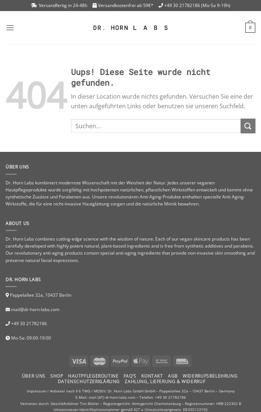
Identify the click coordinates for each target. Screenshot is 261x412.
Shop (56, 376)
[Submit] (248, 126)
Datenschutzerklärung (89, 381)
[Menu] (10, 27)
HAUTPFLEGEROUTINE (93, 376)
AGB (173, 376)
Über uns (33, 376)
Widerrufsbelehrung (210, 376)
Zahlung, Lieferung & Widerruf (165, 381)
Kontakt (152, 376)
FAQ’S (129, 376)
